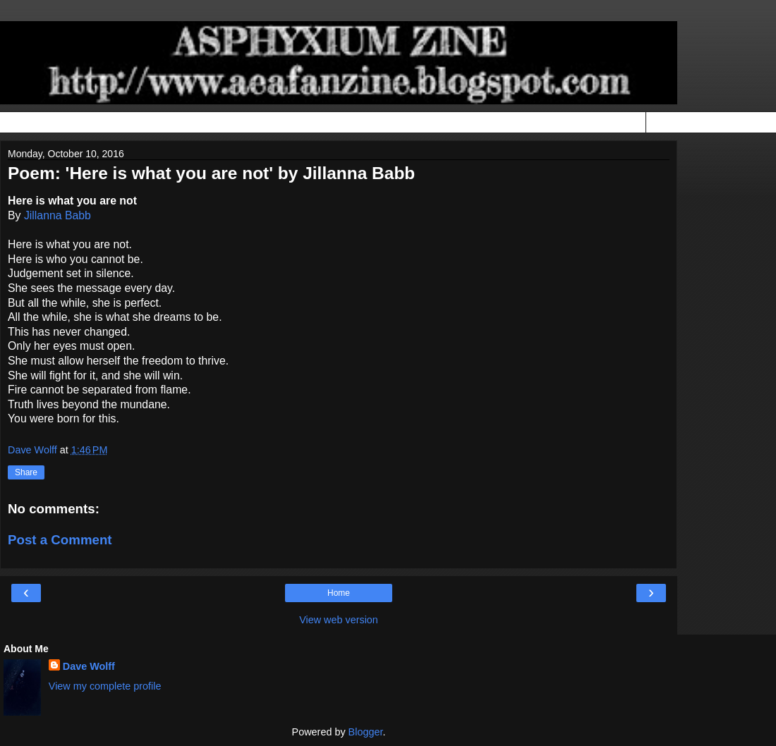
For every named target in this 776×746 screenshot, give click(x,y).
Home (338, 593)
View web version (338, 619)
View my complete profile (105, 686)
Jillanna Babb (57, 215)
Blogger (365, 732)
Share (26, 472)
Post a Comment (60, 539)
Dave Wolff (89, 666)
